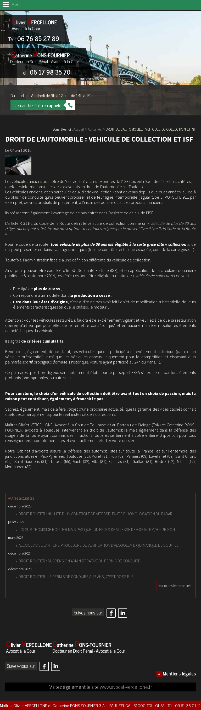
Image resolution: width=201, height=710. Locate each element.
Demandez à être (38, 105)
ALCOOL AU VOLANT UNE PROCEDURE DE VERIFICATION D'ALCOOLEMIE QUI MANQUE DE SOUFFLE (98, 545)
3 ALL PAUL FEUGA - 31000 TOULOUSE (132, 705)
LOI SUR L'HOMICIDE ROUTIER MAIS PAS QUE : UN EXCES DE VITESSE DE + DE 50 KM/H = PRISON (97, 529)
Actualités (95, 129)
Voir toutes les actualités (174, 586)
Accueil (79, 129)
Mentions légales (179, 673)
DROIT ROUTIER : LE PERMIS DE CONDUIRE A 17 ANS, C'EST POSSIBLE (76, 576)
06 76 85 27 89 (33, 39)
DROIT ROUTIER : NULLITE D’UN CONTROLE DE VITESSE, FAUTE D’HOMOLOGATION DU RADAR (95, 513)
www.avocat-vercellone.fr (126, 687)
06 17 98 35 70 (45, 72)
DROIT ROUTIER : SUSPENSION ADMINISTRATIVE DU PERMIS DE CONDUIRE (79, 560)
